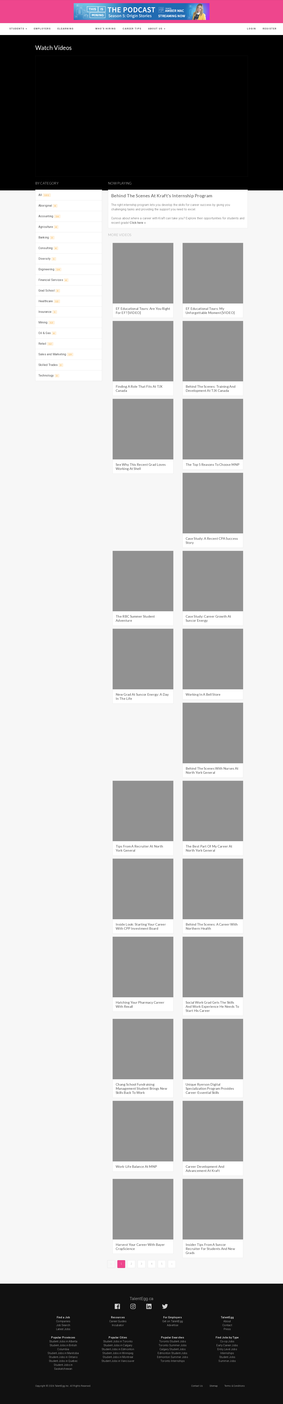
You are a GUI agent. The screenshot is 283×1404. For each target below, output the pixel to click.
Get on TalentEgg (172, 1321)
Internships (227, 1353)
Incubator (118, 1325)
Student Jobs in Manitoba (63, 1353)
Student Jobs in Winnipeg (117, 1353)
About (227, 1321)
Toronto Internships (172, 1360)
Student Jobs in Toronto (118, 1341)
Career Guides (117, 1321)
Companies (63, 1321)
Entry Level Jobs (227, 1349)
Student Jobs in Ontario (63, 1357)
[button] (18, 28)
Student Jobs (227, 1357)
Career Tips (132, 28)
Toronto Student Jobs (172, 1341)
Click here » (138, 222)
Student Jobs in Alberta (63, 1341)
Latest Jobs (63, 1329)
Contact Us (197, 1386)
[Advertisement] (68, 411)
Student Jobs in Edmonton (118, 1349)
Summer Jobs (227, 1360)
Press (227, 1329)
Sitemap (213, 1386)
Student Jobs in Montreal (118, 1357)
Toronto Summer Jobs (173, 1345)
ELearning (65, 28)
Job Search (63, 1325)
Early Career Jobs (227, 1345)
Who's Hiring (105, 28)
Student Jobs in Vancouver (118, 1360)
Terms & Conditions (234, 1386)
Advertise (172, 1325)
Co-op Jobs (227, 1341)
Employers (42, 28)
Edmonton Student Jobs (172, 1353)
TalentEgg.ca (142, 1298)
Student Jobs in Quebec (63, 1360)
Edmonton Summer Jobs (172, 1357)
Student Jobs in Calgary (118, 1345)
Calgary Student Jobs (173, 1349)
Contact (227, 1325)
